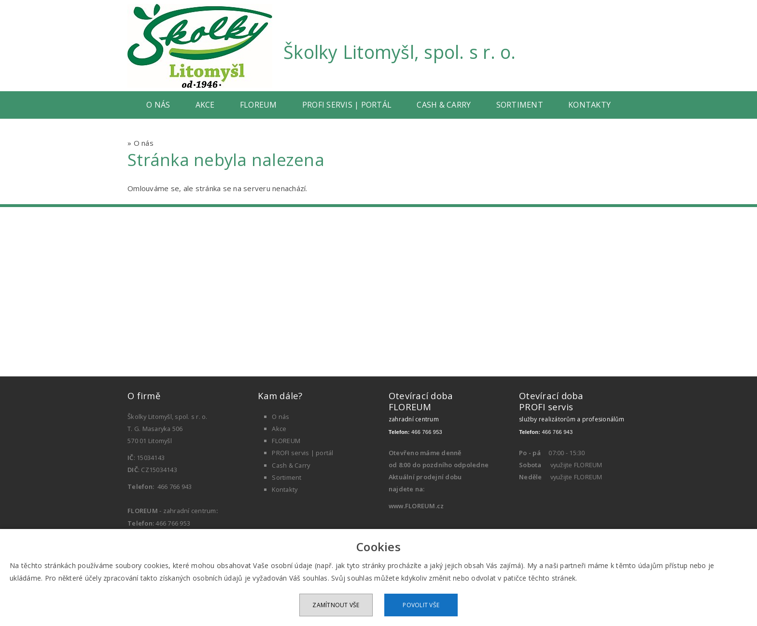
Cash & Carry (444, 104)
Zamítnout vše (335, 605)
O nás (158, 104)
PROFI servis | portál (347, 104)
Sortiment (519, 104)
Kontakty (589, 104)
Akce (205, 104)
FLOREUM (258, 104)
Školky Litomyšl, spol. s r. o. (399, 52)
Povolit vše (421, 605)
